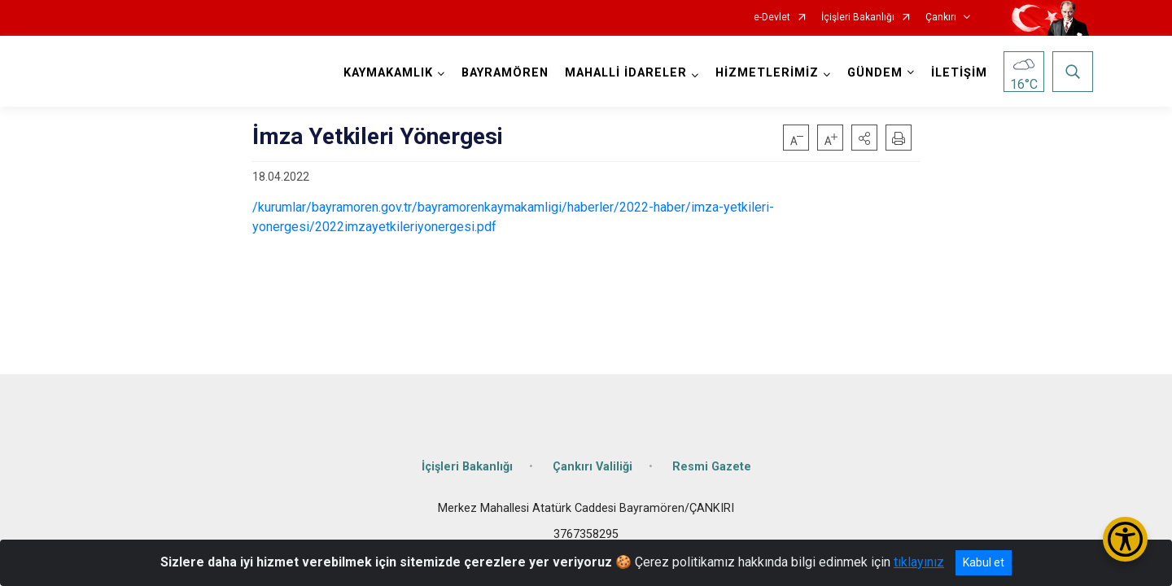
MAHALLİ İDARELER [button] (626, 73)
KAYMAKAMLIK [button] (388, 73)
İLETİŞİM (959, 73)
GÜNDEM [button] (875, 73)
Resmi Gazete (711, 466)
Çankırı (940, 17)
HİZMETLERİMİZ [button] (767, 73)
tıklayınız (919, 562)
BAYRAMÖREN (505, 73)
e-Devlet (772, 17)
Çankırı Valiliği (592, 466)
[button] (864, 138)
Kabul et (983, 562)
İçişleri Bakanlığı (857, 17)
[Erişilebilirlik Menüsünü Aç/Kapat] (1125, 539)
